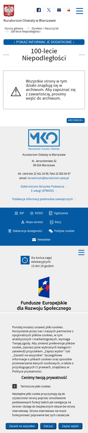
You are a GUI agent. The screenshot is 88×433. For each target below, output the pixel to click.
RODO (39, 213)
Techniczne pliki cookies (35, 386)
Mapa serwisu (34, 222)
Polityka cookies (64, 231)
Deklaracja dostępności (27, 231)
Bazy (58, 222)
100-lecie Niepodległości (25, 31)
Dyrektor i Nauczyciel (45, 28)
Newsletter (44, 240)
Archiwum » (75, 120)
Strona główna (13, 28)
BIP (22, 213)
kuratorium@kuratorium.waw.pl (48, 178)
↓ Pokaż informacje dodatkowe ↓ (44, 42)
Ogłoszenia (61, 213)
